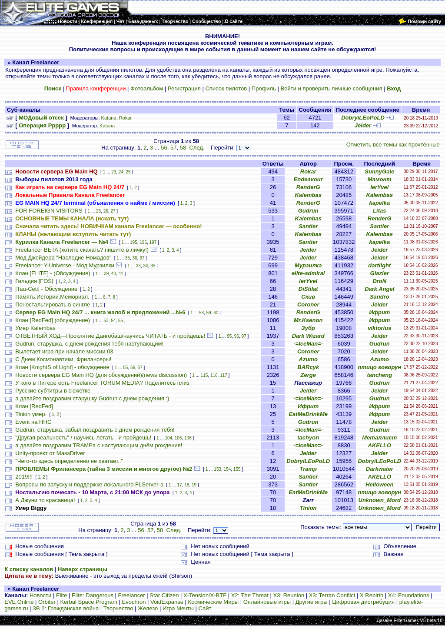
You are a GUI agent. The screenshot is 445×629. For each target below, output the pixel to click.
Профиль (264, 88)
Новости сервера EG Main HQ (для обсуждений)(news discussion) (101, 375)
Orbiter (47, 602)
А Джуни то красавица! (45, 500)
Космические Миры (213, 602)
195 (133, 242)
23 (113, 172)
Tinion (308, 508)
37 (141, 258)
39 (106, 273)
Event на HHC (33, 422)
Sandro (379, 296)
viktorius (379, 328)
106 (188, 438)
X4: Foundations (408, 595)
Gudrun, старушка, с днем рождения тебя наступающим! (89, 343)
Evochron (134, 602)
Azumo (308, 359)
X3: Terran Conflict (332, 595)
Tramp (308, 469)
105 (178, 438)
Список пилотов (226, 88)
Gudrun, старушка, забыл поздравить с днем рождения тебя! (94, 429)
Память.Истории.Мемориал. (52, 296)
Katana (108, 117)
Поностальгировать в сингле (52, 304)
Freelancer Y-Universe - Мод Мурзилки (64, 265)
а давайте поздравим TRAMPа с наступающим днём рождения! (98, 445)
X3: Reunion (289, 595)
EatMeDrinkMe (308, 414)
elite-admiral (308, 273)
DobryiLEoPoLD (363, 117)
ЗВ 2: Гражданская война (66, 608)
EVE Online (18, 602)
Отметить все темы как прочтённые (393, 144)
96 (236, 336)
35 (127, 258)
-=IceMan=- (308, 343)
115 (204, 375)
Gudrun (308, 210)
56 (164, 147)
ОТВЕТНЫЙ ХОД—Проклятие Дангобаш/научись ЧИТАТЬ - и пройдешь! (110, 336)
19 (194, 485)
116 (214, 375)
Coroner (308, 304)
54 (113, 320)
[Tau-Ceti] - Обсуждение (46, 289)
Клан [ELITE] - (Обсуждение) (52, 273)
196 (143, 242)
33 (138, 265)
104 (169, 438)
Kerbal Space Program (88, 602)
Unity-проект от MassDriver (50, 453)
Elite (61, 595)
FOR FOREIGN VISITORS (48, 210)
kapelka (379, 203)
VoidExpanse (166, 602)
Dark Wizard (308, 336)
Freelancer (131, 595)
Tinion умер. (30, 414)
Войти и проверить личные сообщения (331, 88)
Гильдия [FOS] (34, 281)
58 (183, 147)
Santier (308, 226)
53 (105, 320)
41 (121, 273)
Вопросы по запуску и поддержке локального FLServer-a (89, 484)
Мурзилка (308, 265)
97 (244, 336)
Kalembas (308, 195)
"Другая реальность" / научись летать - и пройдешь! (83, 437)
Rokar (125, 117)
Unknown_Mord (380, 500)
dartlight (379, 265)
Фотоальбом (146, 88)
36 (134, 258)
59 (208, 312)
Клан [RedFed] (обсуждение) (52, 320)
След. (196, 147)
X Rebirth (371, 595)
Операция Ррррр (42, 125)
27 (112, 211)
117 (223, 375)
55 (120, 320)
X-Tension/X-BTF (204, 595)
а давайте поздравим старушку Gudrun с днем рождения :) (92, 398)
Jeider (363, 125)
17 (179, 485)
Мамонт (380, 179)
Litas (379, 210)
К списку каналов (28, 569)
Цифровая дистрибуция (363, 602)
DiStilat (308, 289)
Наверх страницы (82, 569)
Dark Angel (379, 289)
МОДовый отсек (41, 117)
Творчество (118, 608)
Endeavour (308, 179)
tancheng (379, 375)
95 (229, 336)
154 (227, 469)
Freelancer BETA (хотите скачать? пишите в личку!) (82, 249)
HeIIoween (379, 484)
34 (145, 265)
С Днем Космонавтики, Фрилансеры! (63, 359)
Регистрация (184, 88)
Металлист (379, 437)
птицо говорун (379, 367)
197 (153, 242)
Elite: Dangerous (92, 595)
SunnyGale (379, 171)
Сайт (205, 608)
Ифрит (379, 312)
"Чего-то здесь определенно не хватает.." (69, 461)
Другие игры (312, 602)
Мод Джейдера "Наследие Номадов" (63, 257)
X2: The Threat (250, 595)
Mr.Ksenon (308, 320)
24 (121, 172)
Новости (40, 595)
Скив (308, 296)
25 (128, 172)
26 (105, 211)
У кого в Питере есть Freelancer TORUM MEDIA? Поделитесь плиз (102, 382)
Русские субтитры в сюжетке (52, 390)
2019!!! (24, 476)
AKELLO (379, 445)
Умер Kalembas (35, 328)
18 (186, 485)
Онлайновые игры (267, 602)
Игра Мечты (178, 608)
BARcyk (308, 367)
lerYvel (379, 187)
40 (113, 273)
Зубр (308, 328)
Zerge (307, 375)
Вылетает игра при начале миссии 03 (64, 351)
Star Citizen (164, 595)
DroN (379, 281)
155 (237, 469)
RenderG (308, 187)
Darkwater (379, 469)
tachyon (308, 437)
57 (173, 147)
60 (215, 312)
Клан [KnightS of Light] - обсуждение (62, 367)
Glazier (379, 273)
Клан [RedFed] (34, 406)
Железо (148, 608)
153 (217, 469)
